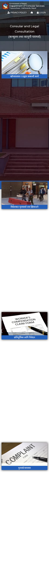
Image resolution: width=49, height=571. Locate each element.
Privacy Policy (17, 12)
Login (41, 12)
